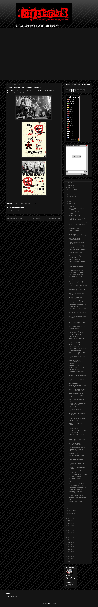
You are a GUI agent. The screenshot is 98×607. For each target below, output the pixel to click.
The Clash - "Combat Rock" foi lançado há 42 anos (77, 368)
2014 (69, 537)
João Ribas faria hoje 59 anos (77, 447)
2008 (69, 551)
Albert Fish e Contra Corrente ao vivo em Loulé (77, 335)
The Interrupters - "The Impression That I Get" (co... (77, 345)
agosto (71, 199)
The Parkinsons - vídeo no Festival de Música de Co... (77, 450)
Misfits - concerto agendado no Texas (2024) (77, 242)
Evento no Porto (73, 453)
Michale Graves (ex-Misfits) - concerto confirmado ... (76, 246)
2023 (69, 516)
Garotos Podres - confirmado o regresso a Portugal (77, 349)
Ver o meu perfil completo (70, 584)
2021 (69, 521)
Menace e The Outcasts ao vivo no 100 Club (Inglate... (77, 376)
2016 (69, 532)
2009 (69, 549)
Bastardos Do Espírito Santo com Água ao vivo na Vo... (76, 484)
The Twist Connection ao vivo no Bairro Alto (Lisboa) (77, 410)
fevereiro (71, 510)
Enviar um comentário (14, 210)
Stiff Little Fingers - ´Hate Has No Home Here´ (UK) (78, 286)
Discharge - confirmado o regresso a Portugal (75, 239)
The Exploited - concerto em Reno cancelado (76, 460)
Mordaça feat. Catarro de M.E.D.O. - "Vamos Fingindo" (77, 235)
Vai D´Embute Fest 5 (74, 216)
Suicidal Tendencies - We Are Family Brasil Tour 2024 (77, 390)
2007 (69, 554)
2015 (69, 535)
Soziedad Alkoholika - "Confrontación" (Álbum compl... (76, 361)
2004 (69, 561)
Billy (69, 575)
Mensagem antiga (54, 218)
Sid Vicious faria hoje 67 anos (77, 407)
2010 (69, 547)
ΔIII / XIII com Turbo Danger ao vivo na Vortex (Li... (77, 353)
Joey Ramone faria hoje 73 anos (77, 326)
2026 (69, 182)
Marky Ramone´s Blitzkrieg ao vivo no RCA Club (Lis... (77, 273)
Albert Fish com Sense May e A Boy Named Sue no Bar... (77, 290)
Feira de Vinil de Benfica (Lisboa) (78, 222)
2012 (69, 542)
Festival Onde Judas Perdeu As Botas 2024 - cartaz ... (77, 488)
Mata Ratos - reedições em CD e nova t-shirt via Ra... (78, 431)
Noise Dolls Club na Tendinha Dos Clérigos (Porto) (77, 341)
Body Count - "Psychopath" (76, 338)
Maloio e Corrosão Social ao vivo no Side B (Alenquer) (78, 475)
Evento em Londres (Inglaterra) (77, 249)
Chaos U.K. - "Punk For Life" (76, 434)
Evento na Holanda (74, 365)
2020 (69, 523)
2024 (69, 187)
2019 (69, 525)
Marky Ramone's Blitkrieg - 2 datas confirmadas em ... (76, 301)
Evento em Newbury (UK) (76, 270)
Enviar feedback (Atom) (37, 222)
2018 (69, 528)
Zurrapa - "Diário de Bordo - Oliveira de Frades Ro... (76, 396)
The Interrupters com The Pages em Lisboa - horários (77, 219)
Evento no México (74, 328)
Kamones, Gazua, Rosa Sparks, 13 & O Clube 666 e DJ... (77, 331)
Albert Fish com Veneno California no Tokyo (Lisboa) (77, 417)
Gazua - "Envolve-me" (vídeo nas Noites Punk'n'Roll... (77, 323)
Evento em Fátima (74, 228)
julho (70, 201)
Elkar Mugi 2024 (73, 383)
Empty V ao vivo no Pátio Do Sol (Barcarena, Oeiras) (77, 231)
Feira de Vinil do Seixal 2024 (76, 495)
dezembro (72, 189)
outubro (71, 194)
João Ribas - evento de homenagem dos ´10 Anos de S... (77, 480)
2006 (69, 556)
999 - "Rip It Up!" (73, 421)
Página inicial (36, 218)
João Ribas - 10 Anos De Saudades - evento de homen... (75, 278)
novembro (72, 192)
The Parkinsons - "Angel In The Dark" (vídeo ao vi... (77, 403)
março (71, 508)
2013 (69, 539)
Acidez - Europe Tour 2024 (76, 437)
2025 (69, 185)
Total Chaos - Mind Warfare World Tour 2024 (76, 427)
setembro (72, 196)
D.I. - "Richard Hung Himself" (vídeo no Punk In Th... (77, 444)
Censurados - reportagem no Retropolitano (76, 256)
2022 (69, 518)
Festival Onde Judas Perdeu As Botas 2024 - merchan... (77, 305)
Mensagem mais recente (14, 218)
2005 (69, 558)
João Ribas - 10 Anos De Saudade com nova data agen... (76, 266)
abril (70, 506)
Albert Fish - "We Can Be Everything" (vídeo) (75, 492)
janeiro (71, 513)
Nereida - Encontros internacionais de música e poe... (77, 261)
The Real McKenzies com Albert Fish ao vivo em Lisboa (77, 380)
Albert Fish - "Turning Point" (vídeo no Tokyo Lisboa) (76, 372)
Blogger (54, 603)
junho (70, 203)
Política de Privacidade (11, 596)
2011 (69, 544)
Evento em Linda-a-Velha (76, 393)
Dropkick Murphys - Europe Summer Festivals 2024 (76, 456)
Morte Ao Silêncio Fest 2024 (76, 320)
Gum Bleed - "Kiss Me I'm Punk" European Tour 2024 (77, 309)
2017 (69, 530)
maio (70, 206)
